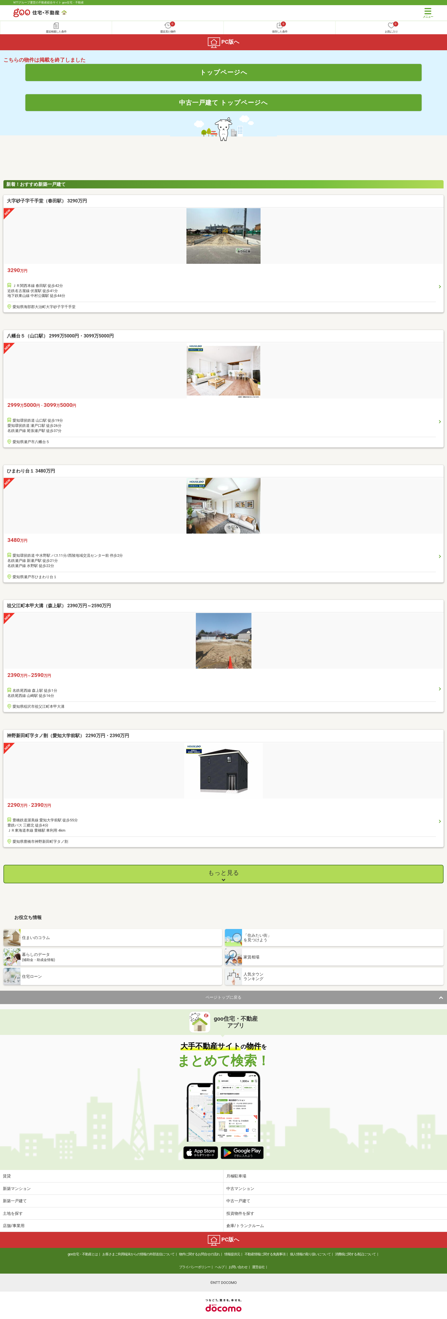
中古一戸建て (238, 1201)
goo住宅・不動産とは (83, 1254)
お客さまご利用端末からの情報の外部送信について (138, 1254)
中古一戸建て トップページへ (223, 102)
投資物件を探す (240, 1213)
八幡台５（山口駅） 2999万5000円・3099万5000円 (60, 336)
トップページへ (223, 72)
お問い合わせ (238, 1267)
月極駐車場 (236, 1176)
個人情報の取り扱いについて (310, 1254)
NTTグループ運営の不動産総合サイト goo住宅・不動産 (48, 2)
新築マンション (17, 1188)
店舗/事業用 (14, 1225)
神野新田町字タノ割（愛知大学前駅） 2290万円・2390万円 (68, 735)
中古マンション (240, 1188)
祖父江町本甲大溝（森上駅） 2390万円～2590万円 (59, 605)
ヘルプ (219, 1267)
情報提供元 (232, 1254)
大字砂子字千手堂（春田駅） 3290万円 (47, 201)
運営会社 (258, 1267)
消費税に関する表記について (355, 1254)
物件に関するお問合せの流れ (199, 1254)
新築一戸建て (15, 1201)
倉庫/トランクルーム (245, 1225)
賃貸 (7, 1176)
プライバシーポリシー (194, 1267)
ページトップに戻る (223, 997)
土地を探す (13, 1213)
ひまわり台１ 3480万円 (31, 471)
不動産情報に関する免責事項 (265, 1254)
